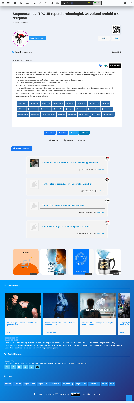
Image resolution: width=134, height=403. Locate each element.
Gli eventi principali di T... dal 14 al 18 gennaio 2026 (22, 325)
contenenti (45, 110)
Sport (84, 334)
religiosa (96, 115)
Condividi (50, 134)
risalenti (46, 104)
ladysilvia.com (29, 386)
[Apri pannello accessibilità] (15, 3)
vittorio (105, 104)
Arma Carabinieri (37, 39)
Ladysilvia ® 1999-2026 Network (57, 396)
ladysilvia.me (81, 386)
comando (22, 104)
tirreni (21, 110)
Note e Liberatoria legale (91, 396)
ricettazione (107, 110)
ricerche (35, 115)
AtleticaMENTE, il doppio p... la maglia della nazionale (97, 325)
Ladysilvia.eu (55, 386)
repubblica (23, 115)
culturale (34, 104)
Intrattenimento (50, 334)
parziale (70, 104)
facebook (62, 134)
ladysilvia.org (68, 386)
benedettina (93, 110)
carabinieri (58, 104)
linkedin (84, 134)
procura (72, 115)
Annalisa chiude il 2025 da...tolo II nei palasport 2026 (60, 325)
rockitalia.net (94, 386)
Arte (116, 39)
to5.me (104, 386)
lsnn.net (38, 396)
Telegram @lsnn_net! (79, 365)
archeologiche (48, 115)
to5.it (112, 386)
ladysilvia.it (42, 386)
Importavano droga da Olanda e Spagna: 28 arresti (66, 228)
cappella (57, 110)
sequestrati (108, 115)
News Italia (100, 213)
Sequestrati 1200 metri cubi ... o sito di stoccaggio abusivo (70, 164)
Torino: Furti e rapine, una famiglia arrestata (63, 206)
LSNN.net (17, 386)
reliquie (69, 110)
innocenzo (32, 110)
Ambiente (101, 171)
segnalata (83, 115)
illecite (61, 115)
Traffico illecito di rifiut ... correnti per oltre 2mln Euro (67, 185)
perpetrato (94, 104)
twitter (74, 134)
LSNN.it (8, 386)
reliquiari (80, 110)
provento (81, 104)
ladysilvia (103, 39)
